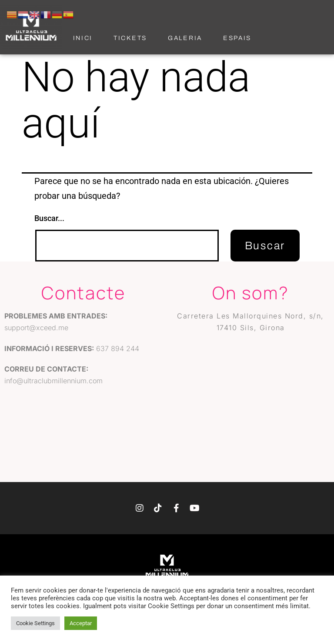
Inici (83, 38)
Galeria (185, 38)
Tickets (130, 38)
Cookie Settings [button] (35, 623)
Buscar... (49, 218)
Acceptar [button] (81, 623)
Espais (237, 38)
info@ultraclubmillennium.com (53, 380)
